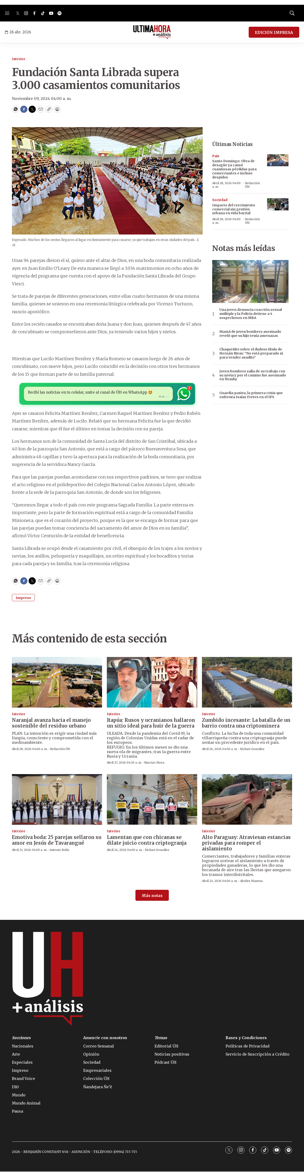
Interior (18, 59)
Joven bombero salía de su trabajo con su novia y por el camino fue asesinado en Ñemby (252, 375)
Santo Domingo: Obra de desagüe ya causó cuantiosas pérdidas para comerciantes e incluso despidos (234, 169)
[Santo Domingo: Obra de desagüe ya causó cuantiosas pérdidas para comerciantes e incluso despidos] (278, 160)
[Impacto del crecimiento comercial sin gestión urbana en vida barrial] (278, 204)
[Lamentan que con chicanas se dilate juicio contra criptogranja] (152, 800)
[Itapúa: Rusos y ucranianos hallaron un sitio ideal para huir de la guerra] (152, 683)
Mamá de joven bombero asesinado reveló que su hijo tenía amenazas (250, 334)
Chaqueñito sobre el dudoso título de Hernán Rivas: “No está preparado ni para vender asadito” (251, 353)
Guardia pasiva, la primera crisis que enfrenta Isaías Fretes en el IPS (251, 395)
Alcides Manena (251, 881)
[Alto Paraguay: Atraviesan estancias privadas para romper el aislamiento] (247, 800)
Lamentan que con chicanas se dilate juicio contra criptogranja (146, 841)
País (215, 156)
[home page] (152, 32)
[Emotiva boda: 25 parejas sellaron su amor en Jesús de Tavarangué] (57, 800)
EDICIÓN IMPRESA (274, 32)
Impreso (23, 598)
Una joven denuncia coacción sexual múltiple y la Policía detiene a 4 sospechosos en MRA (250, 314)
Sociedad (219, 200)
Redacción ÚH (252, 184)
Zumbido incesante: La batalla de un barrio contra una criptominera (246, 723)
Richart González (252, 749)
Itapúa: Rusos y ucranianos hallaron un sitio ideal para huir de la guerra (151, 723)
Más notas (152, 896)
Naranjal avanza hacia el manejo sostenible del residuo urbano (51, 723)
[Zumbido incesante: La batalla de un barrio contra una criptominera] (247, 683)
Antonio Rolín (59, 850)
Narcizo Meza (154, 763)
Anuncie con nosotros (105, 1038)
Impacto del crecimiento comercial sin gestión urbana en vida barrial (233, 209)
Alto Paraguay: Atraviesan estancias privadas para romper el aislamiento (246, 843)
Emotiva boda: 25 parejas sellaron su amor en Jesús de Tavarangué (56, 841)
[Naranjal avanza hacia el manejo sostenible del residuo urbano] (57, 683)
